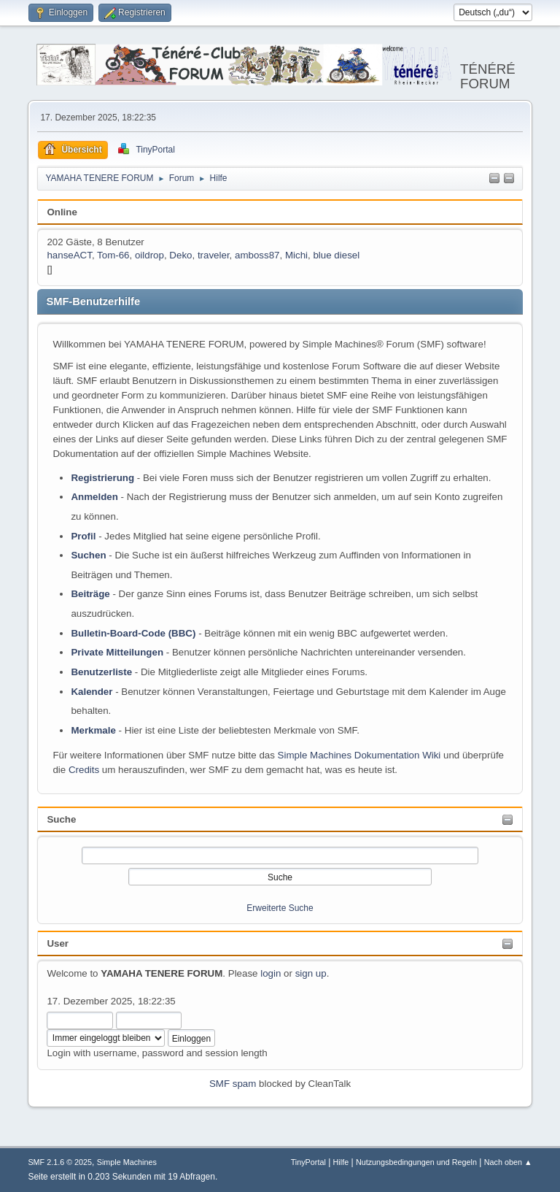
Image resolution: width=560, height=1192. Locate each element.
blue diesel (336, 255)
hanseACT (69, 255)
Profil (83, 536)
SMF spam (232, 1083)
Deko (180, 255)
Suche (61, 819)
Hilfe (341, 1162)
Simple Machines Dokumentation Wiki (359, 755)
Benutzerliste (101, 671)
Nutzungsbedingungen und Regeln (416, 1162)
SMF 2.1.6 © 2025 (60, 1162)
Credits (84, 769)
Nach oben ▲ (508, 1162)
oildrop (149, 255)
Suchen (88, 555)
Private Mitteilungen (117, 652)
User (58, 943)
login (270, 973)
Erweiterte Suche (279, 908)
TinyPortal (308, 1162)
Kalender (91, 691)
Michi (296, 255)
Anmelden (94, 496)
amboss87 (257, 255)
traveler (214, 255)
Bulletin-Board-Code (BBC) (133, 633)
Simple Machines (127, 1162)
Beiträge (90, 593)
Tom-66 (113, 255)
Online (62, 212)
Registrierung (102, 477)
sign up (311, 973)
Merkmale (93, 730)
